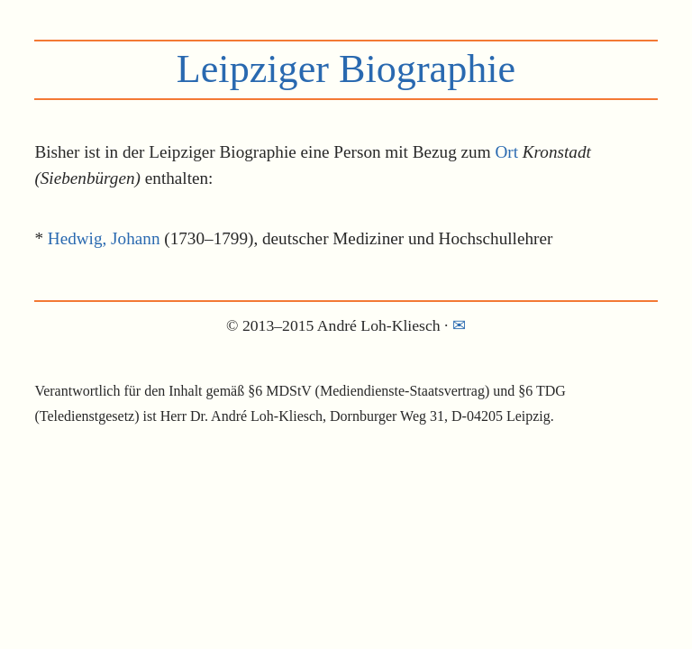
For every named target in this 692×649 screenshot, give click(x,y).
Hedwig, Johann (104, 238)
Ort (506, 151)
